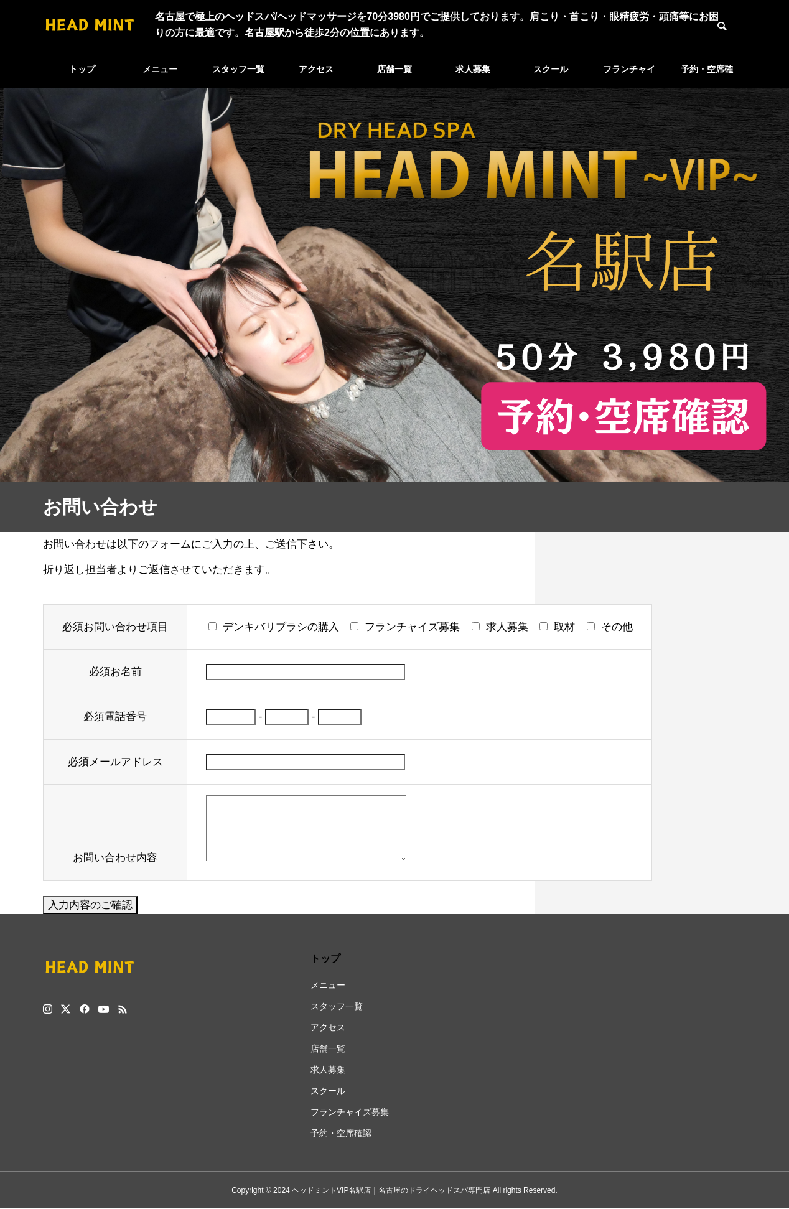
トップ (82, 69)
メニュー (159, 69)
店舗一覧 (394, 69)
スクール (550, 69)
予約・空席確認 (707, 76)
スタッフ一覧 (238, 69)
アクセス (316, 69)
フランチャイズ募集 (629, 76)
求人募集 (472, 69)
